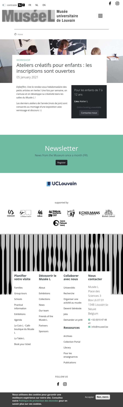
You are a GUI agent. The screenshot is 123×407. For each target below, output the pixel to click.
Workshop (23, 60)
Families (18, 287)
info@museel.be (99, 326)
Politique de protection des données (38, 400)
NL (36, 5)
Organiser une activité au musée (72, 301)
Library (67, 347)
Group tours (20, 293)
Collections (44, 299)
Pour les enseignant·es (71, 355)
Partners (43, 325)
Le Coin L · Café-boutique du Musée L (24, 329)
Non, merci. (103, 397)
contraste (12, 5)
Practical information (20, 306)
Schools (18, 299)
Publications (70, 362)
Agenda (18, 319)
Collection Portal (72, 341)
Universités (69, 287)
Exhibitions (19, 314)
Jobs (66, 314)
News (42, 304)
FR (30, 5)
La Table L (19, 338)
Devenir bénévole (72, 308)
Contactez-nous (89, 112)
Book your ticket (22, 344)
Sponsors (43, 331)
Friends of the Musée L (46, 318)
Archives (68, 336)
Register (61, 162)
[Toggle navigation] (100, 16)
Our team (44, 310)
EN (44, 5)
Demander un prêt (73, 319)
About (42, 287)
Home (20, 34)
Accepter (89, 397)
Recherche (69, 293)
